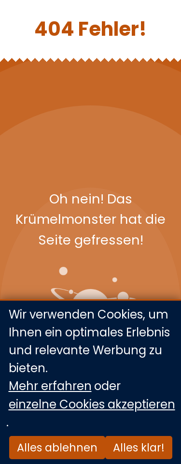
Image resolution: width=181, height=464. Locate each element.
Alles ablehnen (57, 447)
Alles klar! (139, 447)
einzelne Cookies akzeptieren (92, 404)
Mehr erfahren (50, 386)
